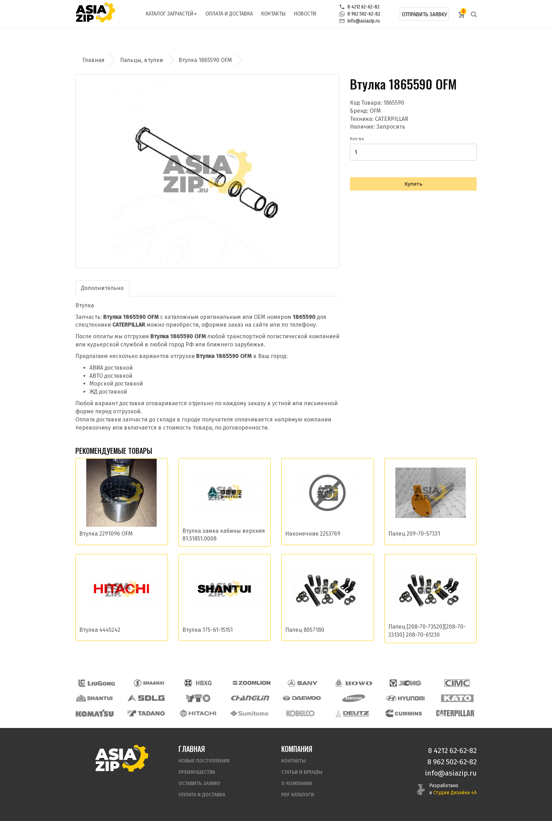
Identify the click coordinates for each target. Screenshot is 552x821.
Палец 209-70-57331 (414, 533)
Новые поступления (204, 761)
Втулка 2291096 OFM (106, 533)
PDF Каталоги (297, 795)
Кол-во (357, 138)
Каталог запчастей (171, 13)
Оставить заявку (199, 783)
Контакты (273, 13)
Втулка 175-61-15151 (207, 629)
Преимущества (196, 772)
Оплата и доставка (229, 13)
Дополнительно (102, 288)
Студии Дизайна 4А (455, 793)
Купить (413, 184)
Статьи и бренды (301, 772)
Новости (305, 13)
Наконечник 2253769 (312, 533)
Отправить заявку (424, 14)
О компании (296, 783)
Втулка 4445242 (99, 629)
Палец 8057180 (304, 629)
